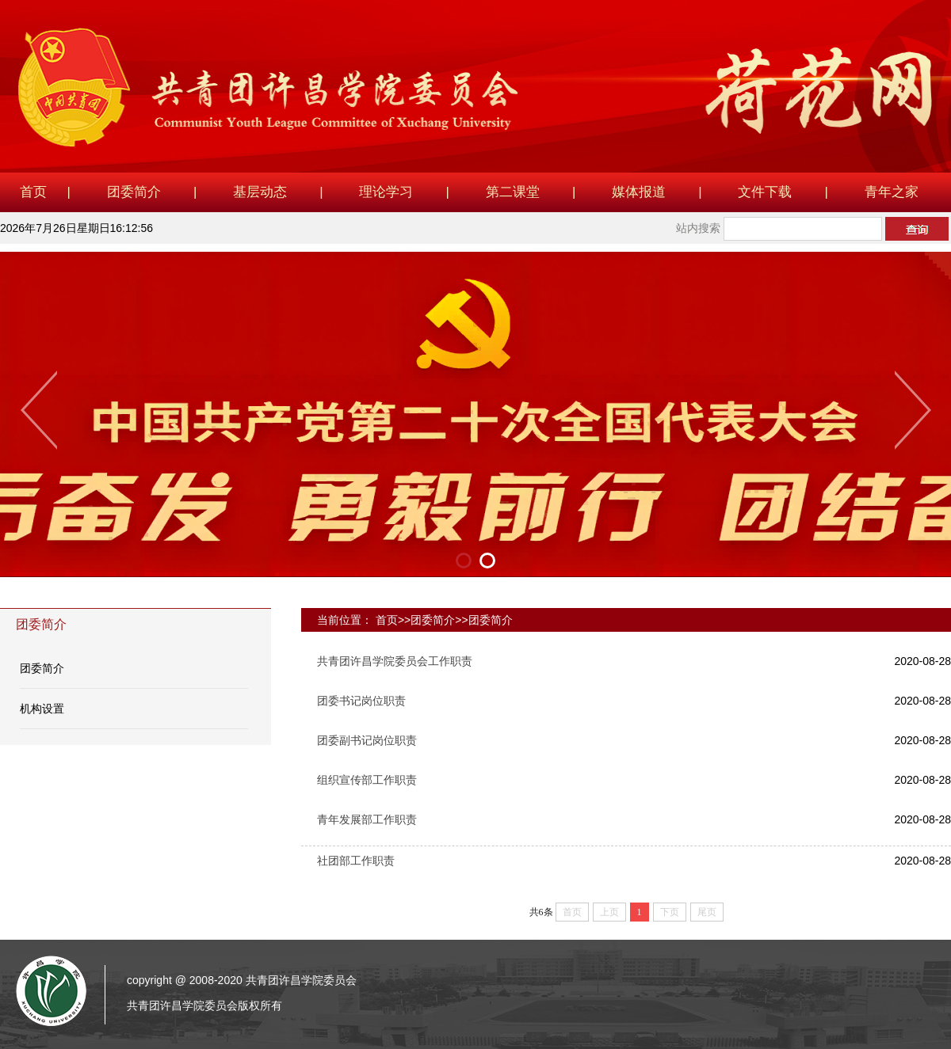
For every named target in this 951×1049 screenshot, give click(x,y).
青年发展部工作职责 (367, 819)
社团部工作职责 (356, 860)
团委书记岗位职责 (361, 700)
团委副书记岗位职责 (367, 740)
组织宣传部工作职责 (367, 779)
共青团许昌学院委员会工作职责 (394, 661)
